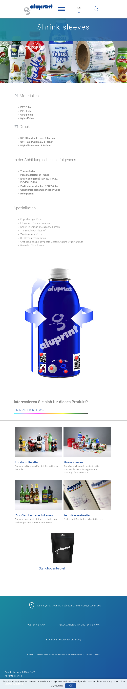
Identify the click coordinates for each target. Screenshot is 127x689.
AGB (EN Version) (36, 624)
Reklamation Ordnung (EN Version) (79, 624)
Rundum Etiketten (38, 450)
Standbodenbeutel (62, 551)
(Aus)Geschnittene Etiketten (38, 503)
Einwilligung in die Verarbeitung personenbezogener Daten (63, 654)
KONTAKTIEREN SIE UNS (30, 410)
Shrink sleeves (87, 450)
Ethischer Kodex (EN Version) (63, 639)
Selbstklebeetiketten (87, 500)
